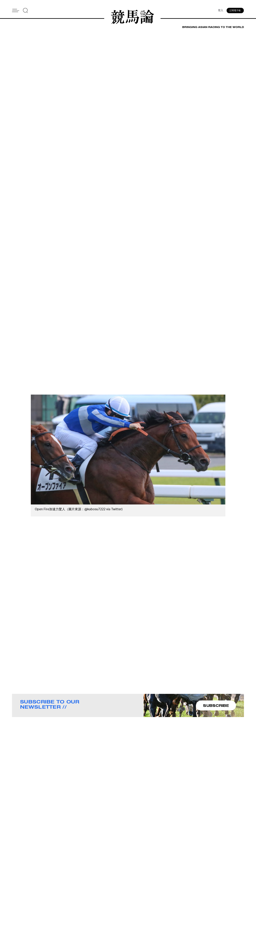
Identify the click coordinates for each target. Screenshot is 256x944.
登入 (220, 11)
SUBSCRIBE (216, 705)
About (132, 903)
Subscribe (135, 913)
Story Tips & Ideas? (177, 908)
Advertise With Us (177, 903)
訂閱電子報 (235, 11)
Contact (134, 908)
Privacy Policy (138, 919)
